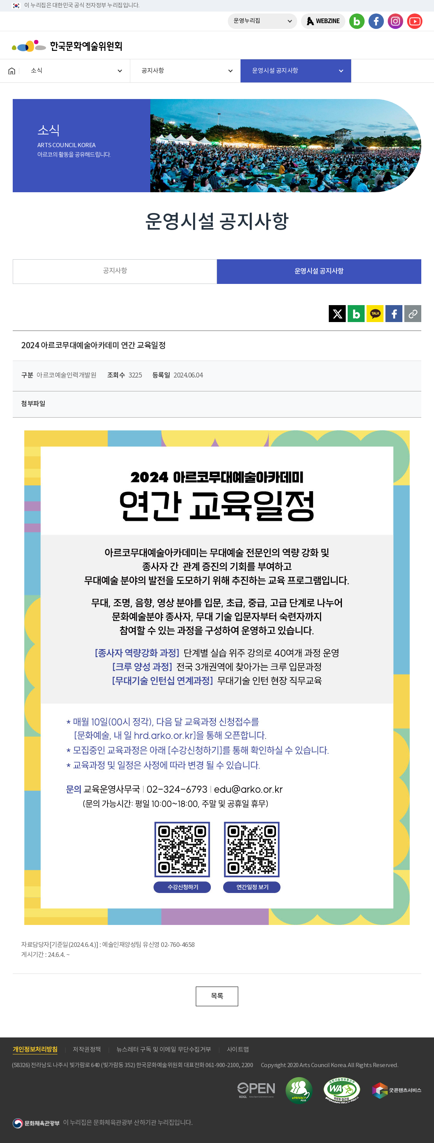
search (393, 46)
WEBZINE (328, 21)
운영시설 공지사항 (319, 271)
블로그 (357, 21)
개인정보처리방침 (35, 1049)
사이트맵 (238, 1049)
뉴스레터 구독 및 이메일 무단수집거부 (163, 1049)
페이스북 (376, 21)
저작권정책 (87, 1049)
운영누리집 (247, 21)
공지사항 (115, 271)
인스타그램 (395, 21)
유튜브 (414, 21)
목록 (217, 996)
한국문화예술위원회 (69, 45)
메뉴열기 (413, 46)
